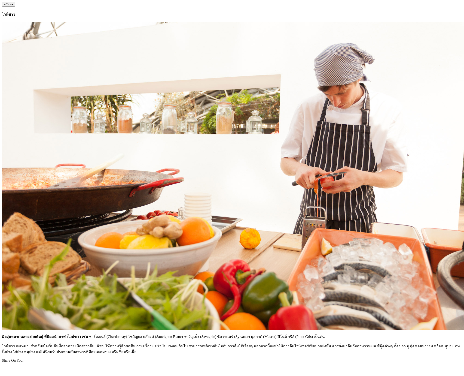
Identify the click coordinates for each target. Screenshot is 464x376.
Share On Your (13, 360)
